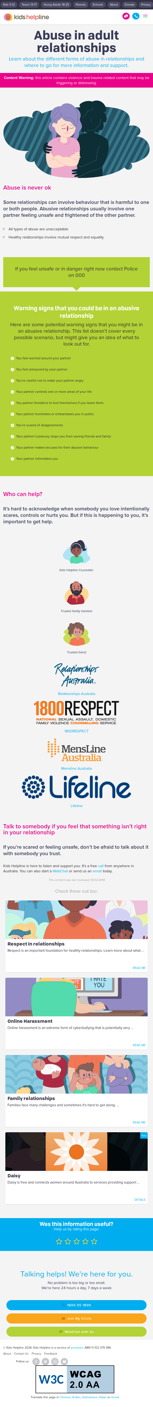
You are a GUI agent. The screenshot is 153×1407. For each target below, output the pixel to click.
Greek (115, 1397)
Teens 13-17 (29, 4)
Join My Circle (79, 1318)
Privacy (36, 1353)
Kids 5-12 (9, 4)
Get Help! (126, 16)
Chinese (65, 1397)
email (97, 871)
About (114, 4)
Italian (103, 1397)
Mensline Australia (76, 768)
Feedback (50, 1353)
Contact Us (21, 1353)
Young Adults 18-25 (56, 4)
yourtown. (77, 1347)
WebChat (61, 871)
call (101, 866)
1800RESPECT (76, 731)
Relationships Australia (76, 693)
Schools (98, 4)
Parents (81, 4)
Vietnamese (90, 1397)
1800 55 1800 (136, 16)
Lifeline (77, 805)
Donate (129, 4)
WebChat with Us (79, 1331)
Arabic (76, 1397)
